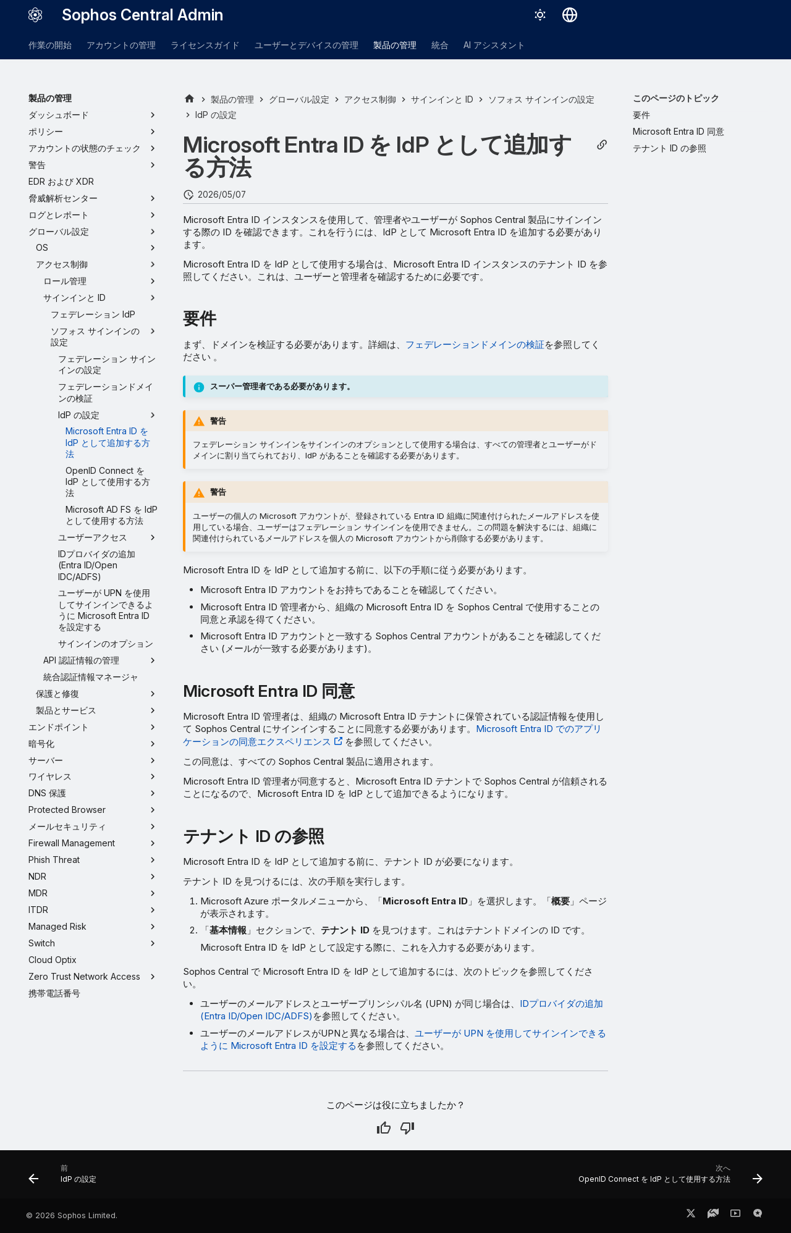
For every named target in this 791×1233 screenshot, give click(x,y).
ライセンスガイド (205, 45)
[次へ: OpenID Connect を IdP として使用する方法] (667, 1178)
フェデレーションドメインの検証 (474, 344)
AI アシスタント (494, 45)
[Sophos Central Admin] (35, 14)
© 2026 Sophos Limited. (71, 1215)
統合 (440, 45)
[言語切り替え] (569, 14)
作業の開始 (50, 45)
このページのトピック (676, 98)
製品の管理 (395, 45)
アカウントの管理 (121, 45)
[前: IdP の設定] (66, 1178)
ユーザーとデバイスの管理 (306, 45)
